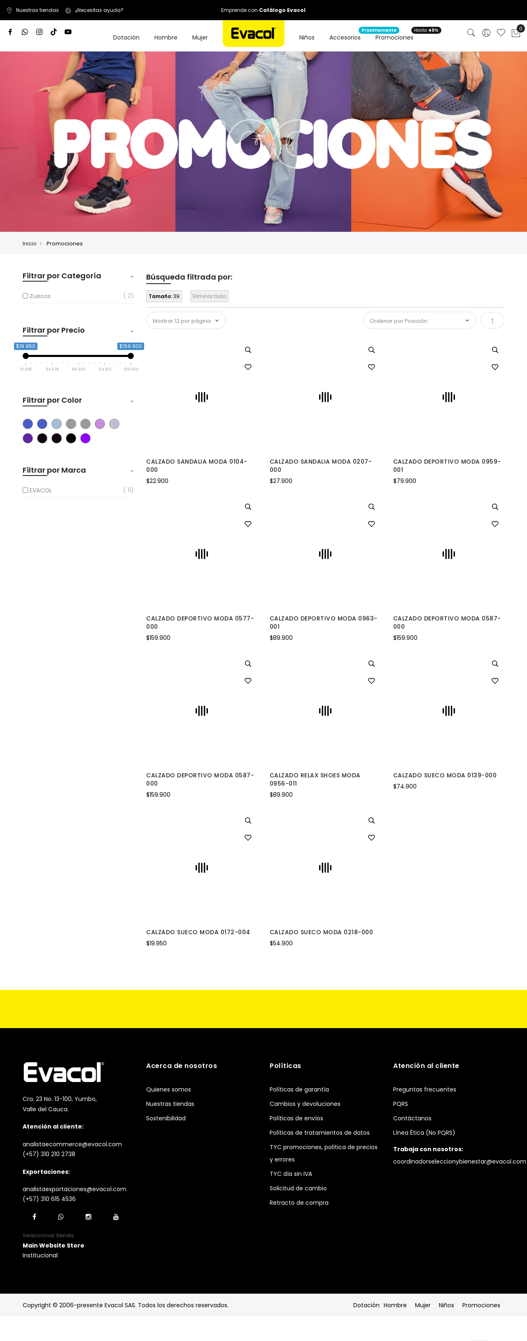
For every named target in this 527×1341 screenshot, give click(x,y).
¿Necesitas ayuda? (94, 10)
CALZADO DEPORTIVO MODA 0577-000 (200, 622)
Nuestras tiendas (32, 10)
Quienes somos (168, 1089)
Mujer (423, 1305)
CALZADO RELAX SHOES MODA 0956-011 (315, 779)
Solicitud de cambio (298, 1188)
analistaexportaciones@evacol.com (74, 1189)
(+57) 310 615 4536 (49, 1199)
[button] (247, 368)
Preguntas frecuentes (424, 1089)
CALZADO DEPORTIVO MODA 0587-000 (447, 622)
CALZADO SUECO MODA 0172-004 (198, 932)
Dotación (366, 1305)
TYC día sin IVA (291, 1174)
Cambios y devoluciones (305, 1104)
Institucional (40, 1255)
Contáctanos (412, 1118)
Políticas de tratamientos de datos (320, 1133)
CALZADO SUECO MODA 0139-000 (445, 775)
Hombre (395, 1305)
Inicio (30, 243)
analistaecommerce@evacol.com (72, 1144)
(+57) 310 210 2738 (49, 1154)
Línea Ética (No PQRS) (424, 1133)
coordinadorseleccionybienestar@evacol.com (459, 1161)
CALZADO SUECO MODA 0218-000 (321, 932)
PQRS (400, 1104)
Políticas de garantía (299, 1089)
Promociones (481, 1305)
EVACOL (41, 490)
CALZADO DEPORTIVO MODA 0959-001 (447, 465)
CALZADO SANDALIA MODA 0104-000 (196, 465)
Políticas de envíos (296, 1118)
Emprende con (263, 10)
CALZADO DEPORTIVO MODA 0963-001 (324, 622)
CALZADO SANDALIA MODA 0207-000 (321, 465)
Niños (446, 1305)
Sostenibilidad (166, 1118)
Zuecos (40, 296)
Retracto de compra (299, 1203)
